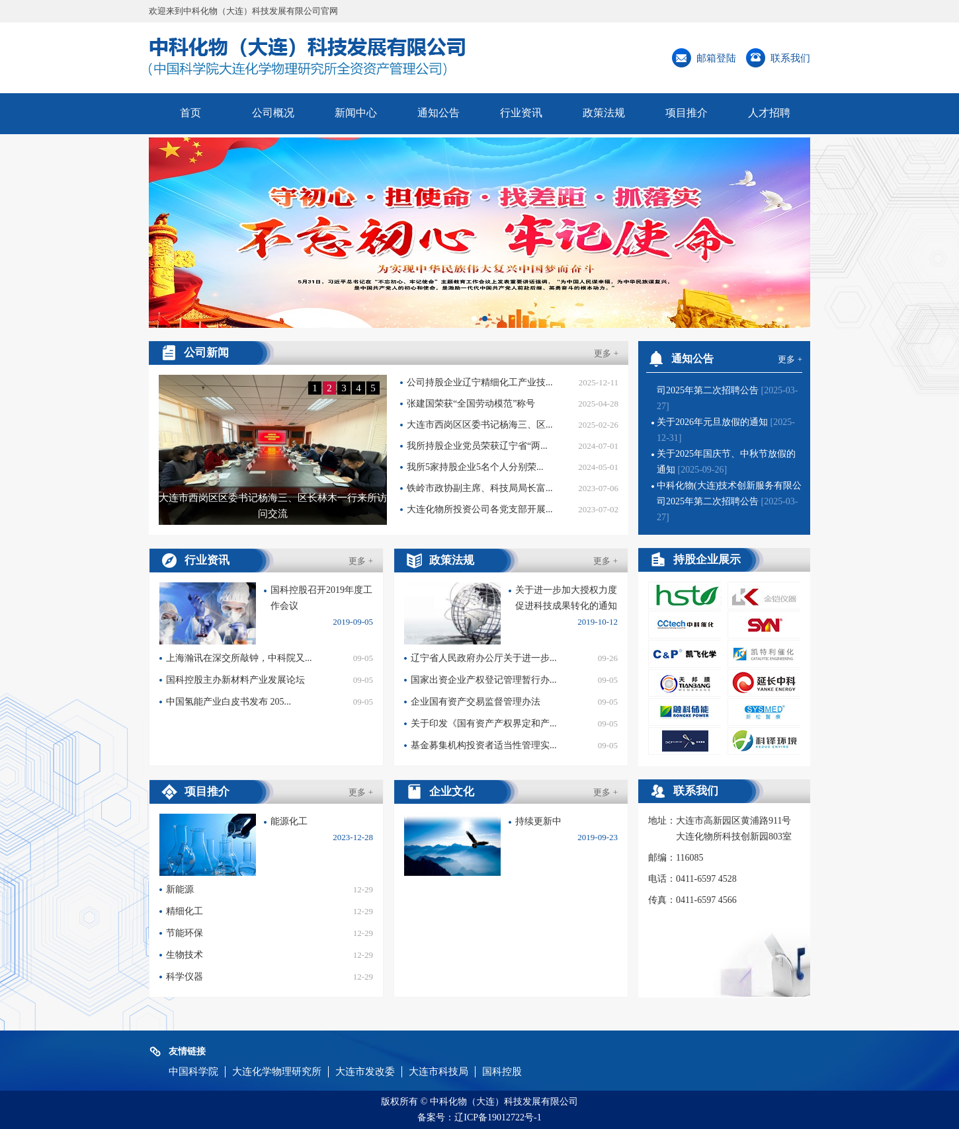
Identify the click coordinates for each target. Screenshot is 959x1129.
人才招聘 (769, 112)
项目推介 (686, 112)
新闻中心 (356, 112)
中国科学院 (193, 1071)
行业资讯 (521, 112)
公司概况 (273, 112)
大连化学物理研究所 (276, 1071)
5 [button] (373, 388)
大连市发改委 (365, 1071)
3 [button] (344, 388)
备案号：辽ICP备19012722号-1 (479, 1117)
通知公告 (438, 112)
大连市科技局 (438, 1071)
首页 (190, 112)
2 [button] (329, 388)
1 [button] (314, 388)
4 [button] (358, 388)
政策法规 (604, 112)
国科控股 (502, 1071)
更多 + (606, 353)
